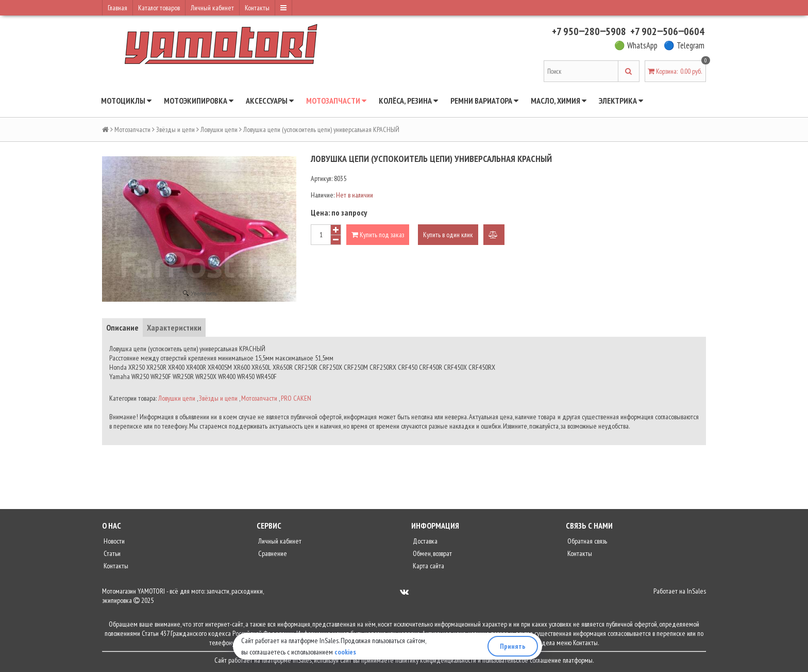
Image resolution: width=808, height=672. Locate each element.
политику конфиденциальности (435, 660)
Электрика (621, 100)
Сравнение (272, 553)
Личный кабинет (212, 7)
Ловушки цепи (219, 129)
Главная (117, 7)
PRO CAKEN (296, 398)
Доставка (424, 541)
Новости (113, 541)
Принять (513, 646)
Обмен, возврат (431, 553)
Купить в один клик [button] (448, 234)
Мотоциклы (126, 100)
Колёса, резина (408, 100)
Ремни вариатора (484, 100)
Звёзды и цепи (175, 129)
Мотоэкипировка (198, 100)
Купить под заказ (377, 234)
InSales (696, 591)
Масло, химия (558, 100)
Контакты (257, 7)
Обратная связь (586, 541)
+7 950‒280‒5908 (589, 31)
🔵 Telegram (684, 45)
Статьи (111, 553)
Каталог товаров (159, 7)
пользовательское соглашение (521, 660)
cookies (345, 652)
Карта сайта (427, 565)
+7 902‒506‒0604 (667, 31)
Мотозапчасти (336, 100)
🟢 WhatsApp (636, 45)
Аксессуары (270, 100)
